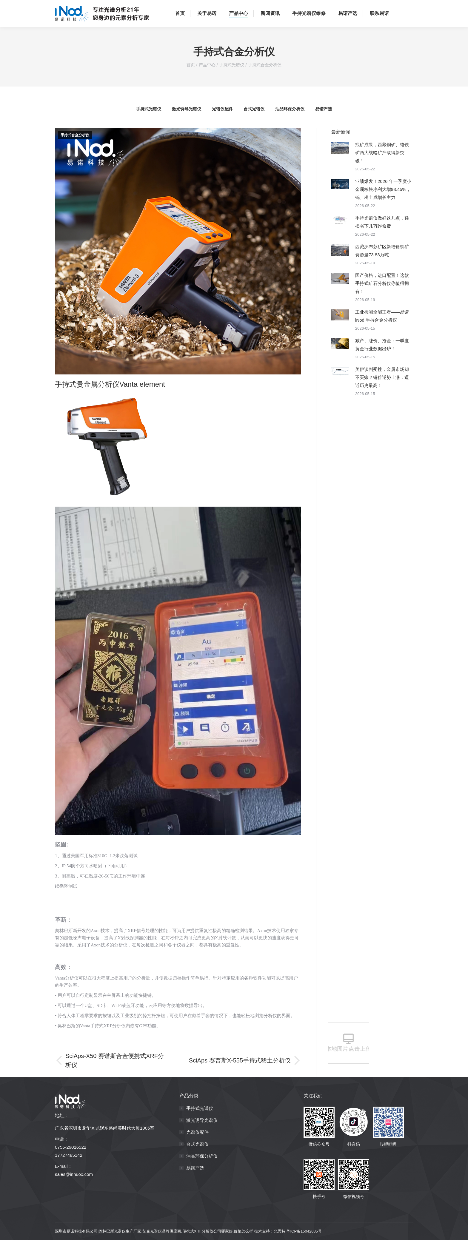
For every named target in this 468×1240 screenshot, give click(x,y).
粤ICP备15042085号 (304, 1231)
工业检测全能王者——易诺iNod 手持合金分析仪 (382, 316)
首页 (191, 64)
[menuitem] (179, 13)
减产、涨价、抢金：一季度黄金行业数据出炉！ (382, 344)
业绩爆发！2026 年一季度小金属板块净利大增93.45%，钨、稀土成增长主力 (383, 189)
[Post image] (340, 148)
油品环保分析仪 (289, 109)
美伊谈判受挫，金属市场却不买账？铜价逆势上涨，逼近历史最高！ (382, 377)
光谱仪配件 (222, 109)
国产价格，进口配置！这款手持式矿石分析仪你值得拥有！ (382, 283)
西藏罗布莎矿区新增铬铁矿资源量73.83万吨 (382, 250)
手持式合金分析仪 (264, 64)
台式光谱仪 (254, 109)
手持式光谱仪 (231, 64)
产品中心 (207, 64)
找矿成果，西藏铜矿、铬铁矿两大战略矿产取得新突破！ (382, 152)
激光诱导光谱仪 (186, 109)
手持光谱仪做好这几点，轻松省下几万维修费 (382, 222)
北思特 (279, 1231)
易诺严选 (323, 109)
